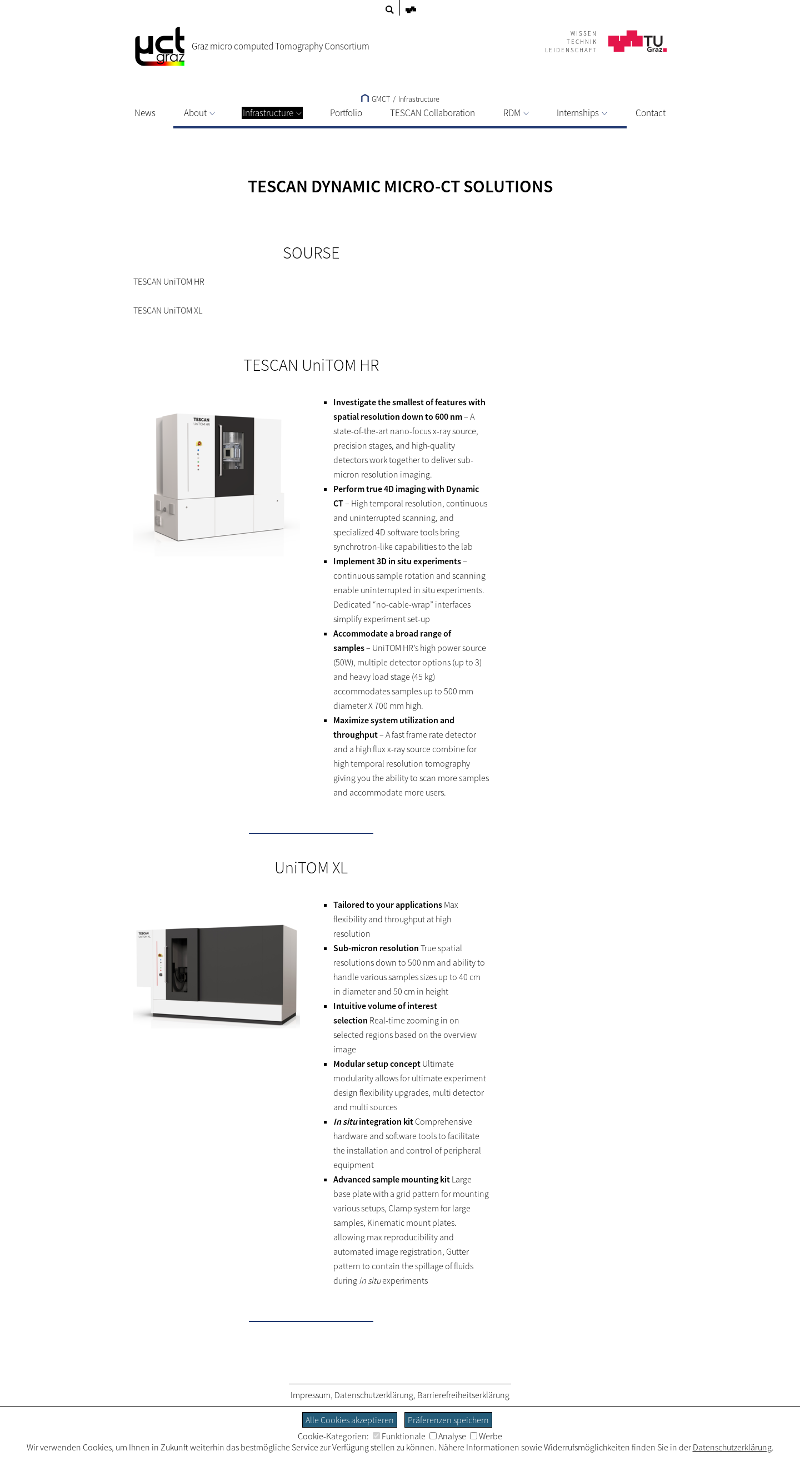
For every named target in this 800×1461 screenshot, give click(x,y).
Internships (582, 113)
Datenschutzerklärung (373, 1394)
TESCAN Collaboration (432, 113)
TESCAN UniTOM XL (167, 310)
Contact (651, 113)
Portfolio (346, 113)
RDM (516, 113)
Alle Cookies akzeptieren (350, 1419)
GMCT (375, 99)
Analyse (447, 1436)
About (199, 113)
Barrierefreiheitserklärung (463, 1394)
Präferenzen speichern (448, 1419)
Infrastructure (272, 113)
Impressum (311, 1394)
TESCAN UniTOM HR (168, 281)
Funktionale (399, 1436)
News (145, 113)
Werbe (486, 1436)
